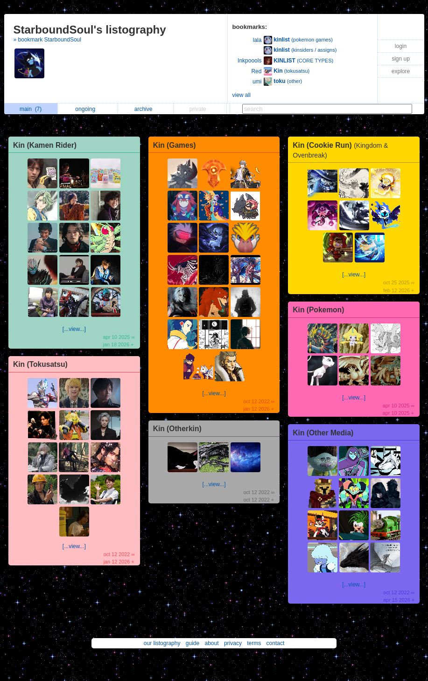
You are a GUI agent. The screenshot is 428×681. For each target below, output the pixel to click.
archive (145, 109)
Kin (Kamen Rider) (45, 145)
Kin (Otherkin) (177, 429)
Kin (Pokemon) (318, 310)
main (31, 109)
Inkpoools (249, 60)
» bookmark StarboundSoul (47, 39)
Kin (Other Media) (323, 433)
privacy (233, 643)
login (401, 46)
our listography (162, 643)
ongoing (87, 109)
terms (254, 643)
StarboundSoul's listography (90, 29)
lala (257, 40)
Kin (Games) (174, 145)
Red (256, 71)
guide (192, 643)
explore (401, 71)
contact (276, 643)
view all (241, 95)
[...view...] (74, 329)
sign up (401, 58)
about (212, 643)
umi (257, 81)
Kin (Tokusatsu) (40, 364)
